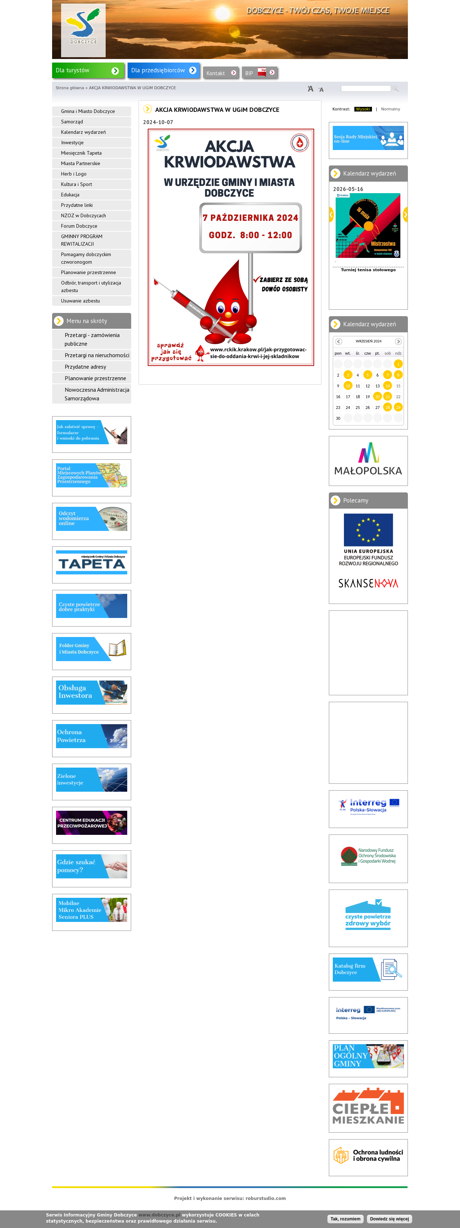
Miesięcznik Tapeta (81, 153)
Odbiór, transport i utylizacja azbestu (91, 286)
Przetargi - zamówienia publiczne (92, 339)
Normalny (390, 109)
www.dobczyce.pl (159, 1215)
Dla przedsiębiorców (158, 70)
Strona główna (70, 88)
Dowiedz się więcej (389, 1219)
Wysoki (363, 109)
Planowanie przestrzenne (88, 272)
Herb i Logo (74, 173)
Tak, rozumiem (345, 1219)
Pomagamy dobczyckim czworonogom (86, 258)
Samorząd (72, 121)
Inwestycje (72, 142)
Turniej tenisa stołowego (368, 270)
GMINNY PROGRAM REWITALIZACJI (81, 240)
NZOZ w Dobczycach (83, 215)
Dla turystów (72, 70)
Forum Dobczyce (79, 226)
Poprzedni (331, 214)
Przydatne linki (77, 205)
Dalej (405, 214)
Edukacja (70, 194)
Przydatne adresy (85, 366)
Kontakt (216, 73)
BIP (249, 73)
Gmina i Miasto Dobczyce (88, 111)
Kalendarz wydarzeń (83, 132)
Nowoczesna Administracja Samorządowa (97, 394)
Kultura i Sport (76, 184)
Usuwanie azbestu (80, 300)
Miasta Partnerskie (80, 163)
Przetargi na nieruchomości (97, 355)
